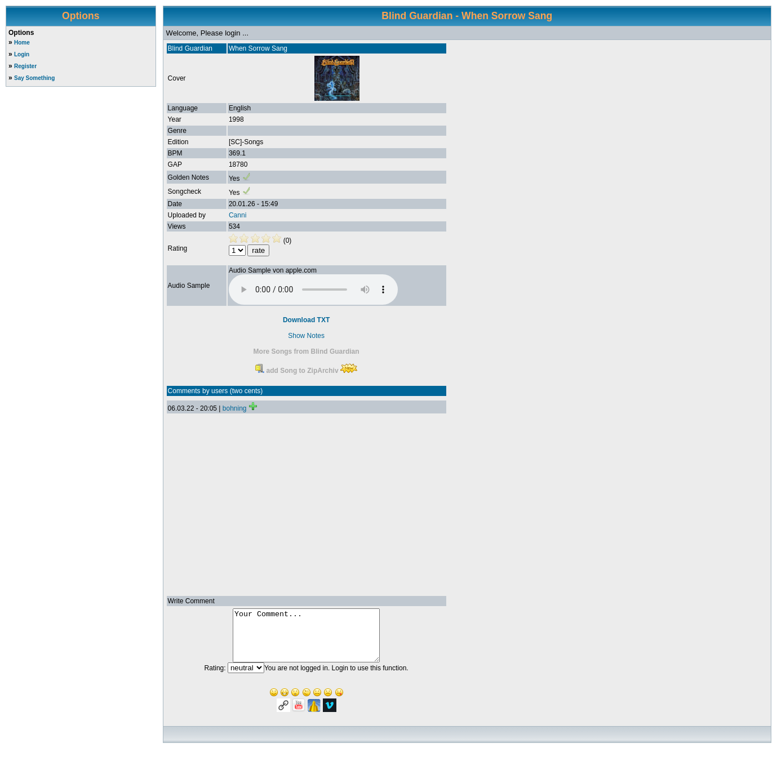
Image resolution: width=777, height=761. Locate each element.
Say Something (34, 78)
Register (25, 66)
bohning (235, 408)
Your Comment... (306, 640)
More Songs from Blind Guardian (306, 351)
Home (22, 42)
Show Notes (306, 336)
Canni (237, 215)
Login (21, 54)
